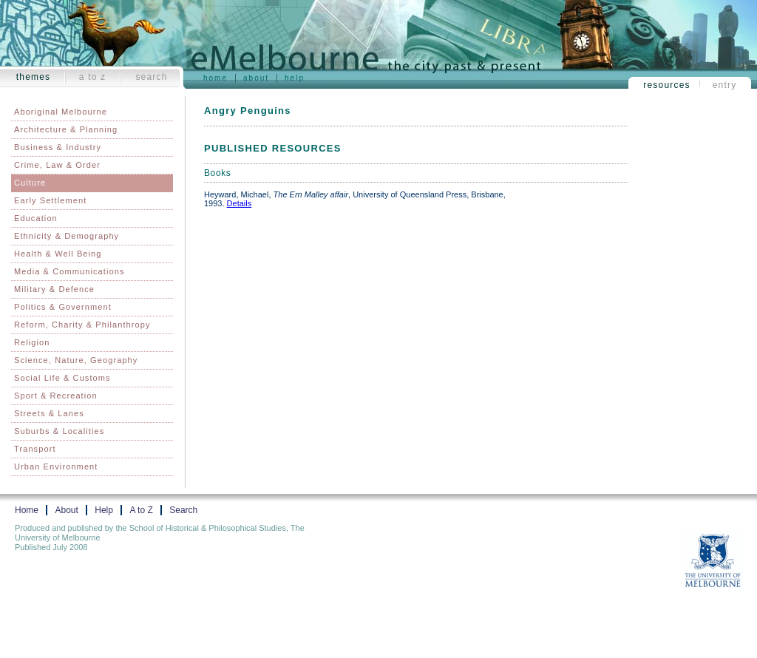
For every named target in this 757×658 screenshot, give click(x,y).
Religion (32, 342)
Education (36, 218)
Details (239, 203)
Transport (35, 448)
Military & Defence (54, 289)
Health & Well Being (58, 253)
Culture (30, 182)
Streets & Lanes (49, 413)
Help (295, 78)
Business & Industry (57, 147)
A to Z (92, 77)
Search (151, 77)
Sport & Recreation (56, 395)
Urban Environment (56, 466)
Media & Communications (69, 271)
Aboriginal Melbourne (60, 111)
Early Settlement (50, 200)
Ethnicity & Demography (66, 235)
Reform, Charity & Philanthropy (82, 324)
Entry (725, 85)
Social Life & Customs (62, 377)
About (256, 78)
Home (215, 78)
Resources (666, 85)
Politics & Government (63, 306)
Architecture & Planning (66, 129)
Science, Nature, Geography (76, 360)
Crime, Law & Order (57, 164)
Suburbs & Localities (59, 431)
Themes (33, 77)
